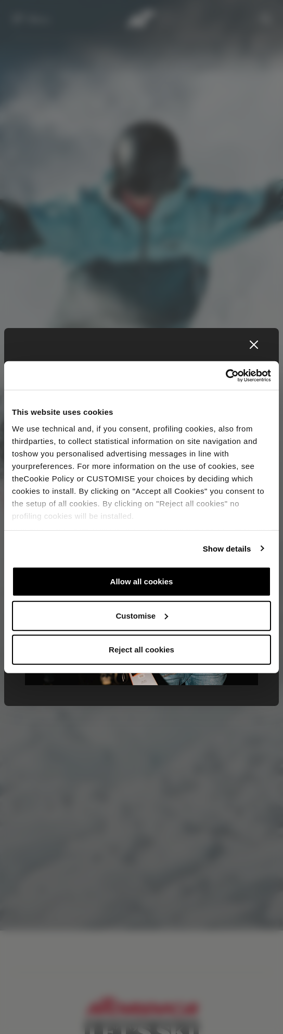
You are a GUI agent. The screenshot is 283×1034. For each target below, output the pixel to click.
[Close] (254, 344)
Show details (227, 548)
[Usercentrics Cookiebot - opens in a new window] (225, 375)
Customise (141, 615)
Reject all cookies (141, 649)
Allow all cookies (141, 581)
